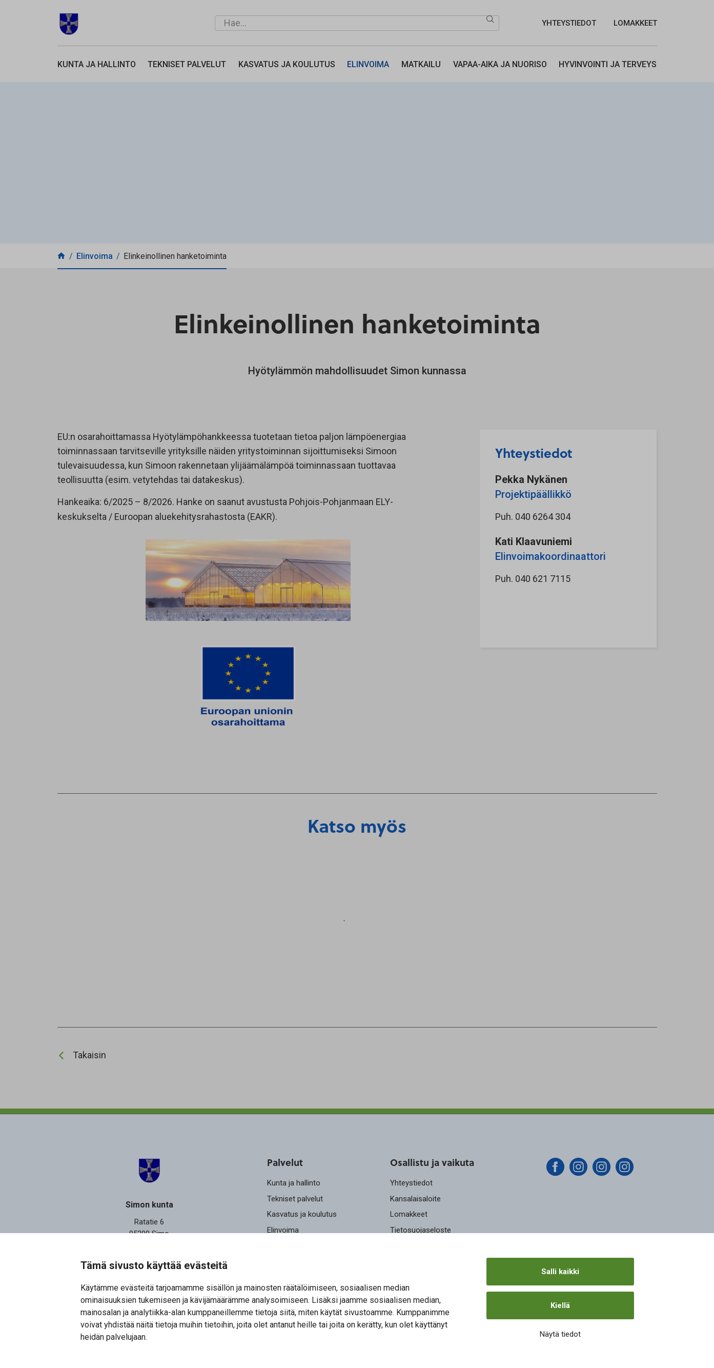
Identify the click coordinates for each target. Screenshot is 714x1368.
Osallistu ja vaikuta (432, 1162)
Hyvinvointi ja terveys (608, 64)
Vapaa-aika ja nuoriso (500, 64)
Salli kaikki (560, 1271)
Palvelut (285, 1162)
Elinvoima (368, 64)
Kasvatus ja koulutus (286, 64)
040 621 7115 (542, 578)
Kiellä (560, 1305)
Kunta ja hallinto (96, 64)
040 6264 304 (542, 516)
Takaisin (89, 1055)
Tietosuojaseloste (420, 1230)
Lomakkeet (635, 23)
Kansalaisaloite (415, 1198)
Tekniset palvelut (187, 64)
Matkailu (421, 64)
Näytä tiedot (560, 1334)
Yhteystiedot (569, 23)
